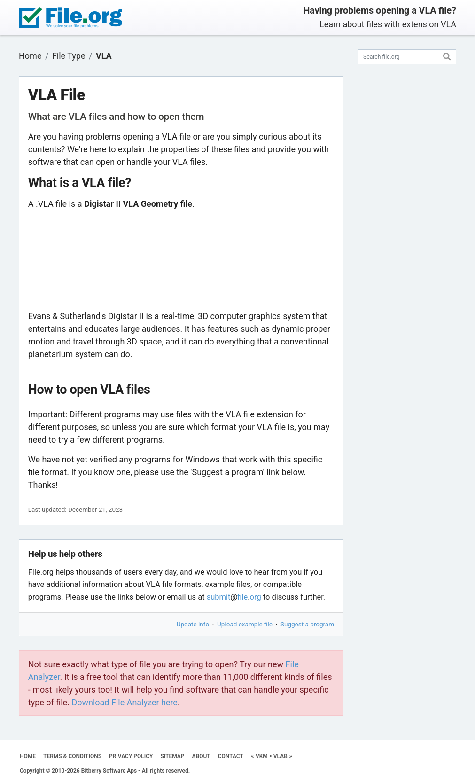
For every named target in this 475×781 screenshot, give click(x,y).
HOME (28, 756)
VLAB (280, 756)
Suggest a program (307, 624)
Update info (193, 624)
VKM (262, 756)
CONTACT (230, 756)
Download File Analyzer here (124, 702)
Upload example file (245, 624)
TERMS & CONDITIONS (72, 756)
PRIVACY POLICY (131, 756)
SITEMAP (172, 756)
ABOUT (201, 756)
